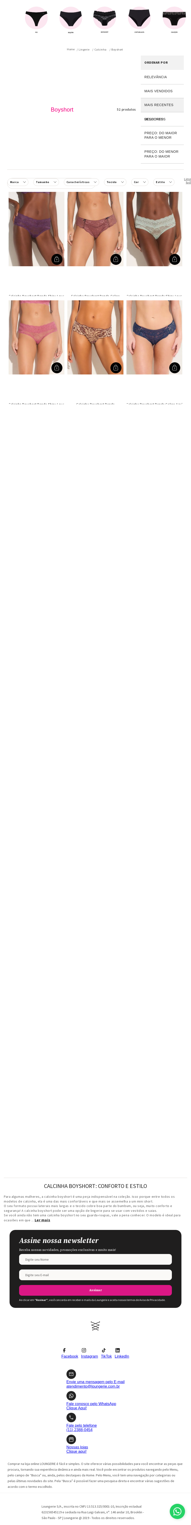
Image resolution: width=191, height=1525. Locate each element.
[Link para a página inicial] (71, 49)
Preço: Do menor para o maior (161, 154)
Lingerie (84, 49)
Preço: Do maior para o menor (160, 135)
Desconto (162, 119)
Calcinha (100, 49)
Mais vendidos (158, 91)
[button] (81, 182)
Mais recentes (159, 105)
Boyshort (117, 49)
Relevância (155, 77)
